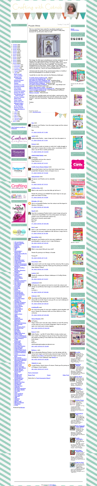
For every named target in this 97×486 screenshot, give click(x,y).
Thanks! (16, 83)
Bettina (54, 357)
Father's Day (18, 296)
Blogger (22, 407)
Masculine (17, 321)
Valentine (17, 398)
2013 (15, 61)
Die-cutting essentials (17, 285)
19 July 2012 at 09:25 (40, 315)
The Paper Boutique (20, 388)
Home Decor (18, 305)
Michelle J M (35, 201)
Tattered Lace (18, 386)
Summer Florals (18, 107)
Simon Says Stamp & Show (37, 87)
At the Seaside (18, 106)
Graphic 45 (17, 301)
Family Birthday (18, 293)
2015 (15, 58)
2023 (15, 46)
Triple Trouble (18, 100)
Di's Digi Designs (19, 281)
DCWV (16, 272)
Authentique (17, 244)
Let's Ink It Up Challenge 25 (37, 79)
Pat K (33, 227)
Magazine (17, 317)
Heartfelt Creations (20, 302)
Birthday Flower (79, 400)
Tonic (16, 392)
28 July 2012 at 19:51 (40, 369)
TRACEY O (35, 363)
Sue (33, 123)
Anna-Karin (35, 261)
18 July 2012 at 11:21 (39, 258)
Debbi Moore (18, 274)
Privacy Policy (75, 30)
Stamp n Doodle (34, 92)
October (16, 68)
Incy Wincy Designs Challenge (38, 84)
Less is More (18, 314)
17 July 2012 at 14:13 (40, 163)
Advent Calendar (19, 243)
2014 (15, 60)
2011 (15, 121)
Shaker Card (18, 365)
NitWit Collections (19, 333)
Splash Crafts (18, 379)
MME (16, 316)
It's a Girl (77, 352)
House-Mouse (18, 306)
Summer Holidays (19, 97)
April (15, 115)
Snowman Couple (19, 86)
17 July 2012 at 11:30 (40, 132)
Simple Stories (18, 369)
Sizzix (16, 373)
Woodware (17, 403)
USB (15, 397)
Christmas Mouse (78, 365)
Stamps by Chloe (19, 382)
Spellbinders (18, 375)
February (17, 118)
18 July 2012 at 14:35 (40, 269)
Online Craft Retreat (20, 335)
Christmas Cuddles (19, 91)
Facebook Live (18, 292)
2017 (15, 55)
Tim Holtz (17, 391)
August (16, 71)
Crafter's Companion (20, 263)
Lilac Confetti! (18, 75)
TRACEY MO (35, 246)
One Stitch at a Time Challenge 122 (39, 80)
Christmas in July (19, 84)
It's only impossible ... (79, 438)
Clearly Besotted (19, 260)
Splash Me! (17, 81)
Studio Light (18, 383)
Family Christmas (19, 294)
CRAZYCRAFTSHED (38, 155)
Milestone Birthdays (20, 323)
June (15, 111)
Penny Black (18, 344)
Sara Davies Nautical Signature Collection (20, 359)
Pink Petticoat (18, 347)
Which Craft (17, 401)
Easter (16, 289)
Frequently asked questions (19, 299)
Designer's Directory (20, 280)
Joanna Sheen (18, 308)
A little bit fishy (79, 462)
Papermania (17, 343)
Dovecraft (17, 288)
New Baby (17, 330)
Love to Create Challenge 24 (37, 90)
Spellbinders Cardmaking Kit (18, 377)
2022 (15, 48)
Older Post (66, 375)
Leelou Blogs (52, 484)
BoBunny (17, 247)
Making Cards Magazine (18, 319)
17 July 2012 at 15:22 (40, 173)
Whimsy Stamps (19, 402)
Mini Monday (18, 324)
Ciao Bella (17, 258)
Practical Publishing (20, 352)
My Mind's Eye (18, 328)
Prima (16, 353)
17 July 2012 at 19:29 (40, 197)
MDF (15, 315)
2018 (15, 54)
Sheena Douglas (19, 366)
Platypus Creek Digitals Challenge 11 (39, 81)
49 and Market (18, 242)
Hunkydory (17, 307)
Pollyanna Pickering (20, 351)
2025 (15, 44)
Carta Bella (17, 256)
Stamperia (17, 380)
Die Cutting (17, 283)
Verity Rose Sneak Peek (79, 451)
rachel (33, 136)
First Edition (18, 297)
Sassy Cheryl (18, 361)
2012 (15, 63)
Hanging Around (18, 80)
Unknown (34, 296)
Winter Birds (78, 376)
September (17, 69)
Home (48, 375)
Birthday (16, 246)
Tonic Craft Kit (18, 393)
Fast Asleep (17, 87)
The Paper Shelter (19, 389)
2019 (15, 52)
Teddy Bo (17, 387)
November (17, 66)
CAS (15, 248)
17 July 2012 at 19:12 (40, 184)
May (15, 113)
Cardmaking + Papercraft (18, 251)
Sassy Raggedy (36, 318)
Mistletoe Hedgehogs (79, 388)
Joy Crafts (17, 310)
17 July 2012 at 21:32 (40, 233)
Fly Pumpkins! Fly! (79, 414)
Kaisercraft (17, 311)
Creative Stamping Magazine (19, 271)
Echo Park (17, 290)
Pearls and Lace (18, 101)
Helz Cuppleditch (19, 303)
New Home (17, 332)
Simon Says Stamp (20, 368)
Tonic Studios (18, 394)
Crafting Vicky (36, 188)
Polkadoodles (18, 348)
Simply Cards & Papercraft (18, 371)
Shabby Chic (18, 364)
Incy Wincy (41, 355)
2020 (15, 51)
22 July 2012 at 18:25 (40, 359)
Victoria (34, 144)
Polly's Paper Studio (20, 350)
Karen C (34, 331)
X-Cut (16, 405)
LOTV (16, 312)
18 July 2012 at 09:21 (40, 243)
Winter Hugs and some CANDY (80, 426)
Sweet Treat (17, 98)
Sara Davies (17, 357)
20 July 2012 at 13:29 (40, 346)
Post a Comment (33, 372)
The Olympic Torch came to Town (19, 94)
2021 (15, 49)
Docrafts (17, 287)
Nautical (16, 329)
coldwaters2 (35, 282)
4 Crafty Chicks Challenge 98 (38, 77)
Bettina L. (34, 350)
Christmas (17, 257)
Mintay (16, 325)
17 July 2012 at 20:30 (40, 207)
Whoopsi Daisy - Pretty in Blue (19, 103)
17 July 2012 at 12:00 (40, 151)
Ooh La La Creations (20, 337)
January (16, 119)
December (17, 65)
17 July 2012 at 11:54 (40, 140)
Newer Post (31, 375)
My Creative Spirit (19, 326)
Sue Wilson (17, 384)
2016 (15, 57)
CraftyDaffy (35, 307)
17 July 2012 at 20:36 (40, 223)
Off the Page (18, 334)
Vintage (16, 400)
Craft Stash (17, 262)
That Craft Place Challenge (37, 83)
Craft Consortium (19, 261)
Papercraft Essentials (17, 341)
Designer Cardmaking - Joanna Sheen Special (18, 277)
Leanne (34, 273)
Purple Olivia (17, 89)
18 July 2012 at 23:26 (40, 292)
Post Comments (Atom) (43, 378)
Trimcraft (17, 396)
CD (15, 249)
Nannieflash (35, 237)
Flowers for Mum (19, 92)
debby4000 (35, 176)
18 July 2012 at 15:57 (40, 279)
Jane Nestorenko (37, 112)
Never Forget (18, 74)
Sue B (33, 211)
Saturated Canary (19, 362)
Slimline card (18, 374)
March (16, 116)
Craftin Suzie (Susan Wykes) (40, 166)
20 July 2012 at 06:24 (40, 328)
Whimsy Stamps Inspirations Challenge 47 (41, 88)
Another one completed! (18, 78)
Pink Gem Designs (19, 346)
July (15, 72)
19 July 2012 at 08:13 (40, 303)
